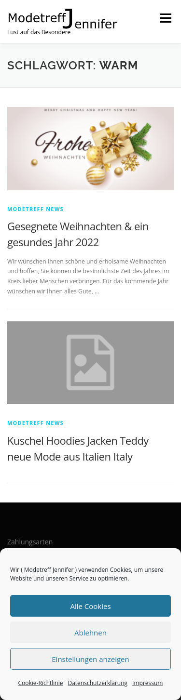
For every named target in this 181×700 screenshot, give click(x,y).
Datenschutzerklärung (97, 683)
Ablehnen (90, 632)
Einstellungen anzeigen (90, 659)
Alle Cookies (90, 606)
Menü (165, 18)
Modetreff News (35, 208)
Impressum (147, 683)
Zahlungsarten (30, 541)
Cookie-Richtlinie (40, 683)
